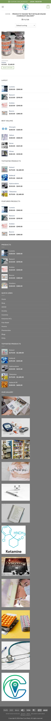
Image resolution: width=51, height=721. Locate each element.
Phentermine (6, 330)
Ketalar (4, 62)
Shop (3, 303)
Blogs (3, 334)
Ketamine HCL (7, 319)
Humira (4, 326)
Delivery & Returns (38, 713)
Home (7, 14)
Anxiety (4, 311)
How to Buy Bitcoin (13, 713)
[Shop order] (25, 25)
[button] (36, 1)
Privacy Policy (26, 715)
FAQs (3, 338)
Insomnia (5, 315)
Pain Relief (5, 322)
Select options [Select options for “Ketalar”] (8, 67)
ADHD (4, 307)
